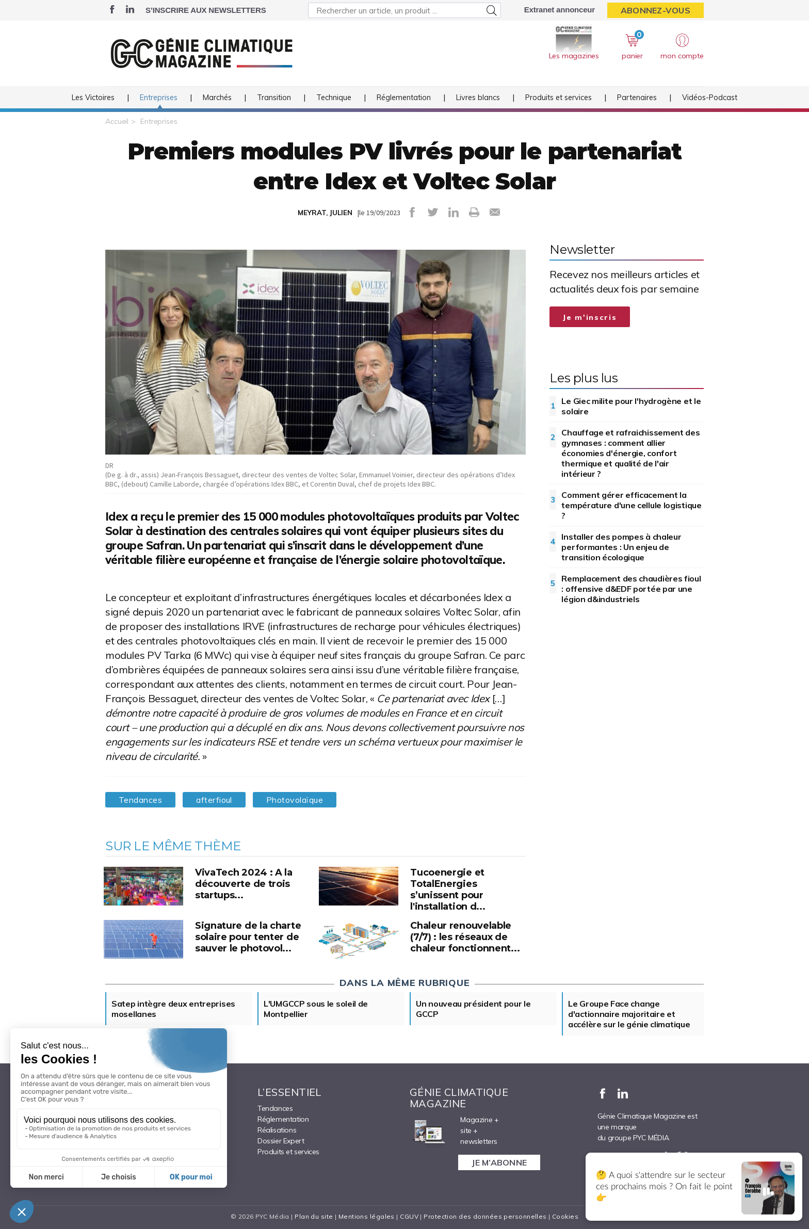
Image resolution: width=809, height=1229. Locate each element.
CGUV (409, 1216)
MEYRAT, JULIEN (325, 212)
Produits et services (558, 97)
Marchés (217, 97)
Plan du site (314, 1216)
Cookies (565, 1216)
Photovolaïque (294, 800)
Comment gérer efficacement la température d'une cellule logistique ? (631, 505)
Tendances (140, 800)
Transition (274, 97)
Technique (333, 97)
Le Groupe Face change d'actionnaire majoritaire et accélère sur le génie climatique (629, 1013)
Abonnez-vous (655, 10)
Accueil (116, 121)
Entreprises (158, 97)
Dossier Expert (280, 1140)
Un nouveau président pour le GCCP (473, 1008)
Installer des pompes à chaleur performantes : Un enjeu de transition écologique (621, 546)
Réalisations (276, 1130)
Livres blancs (478, 97)
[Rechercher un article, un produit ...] (404, 10)
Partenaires (637, 97)
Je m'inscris (590, 317)
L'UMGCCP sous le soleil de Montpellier (316, 1008)
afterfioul (214, 800)
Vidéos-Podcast (709, 97)
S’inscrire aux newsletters (205, 10)
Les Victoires (93, 97)
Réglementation (404, 97)
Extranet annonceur (559, 9)
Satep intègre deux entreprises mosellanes (173, 1008)
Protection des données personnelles (485, 1216)
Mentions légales (366, 1216)
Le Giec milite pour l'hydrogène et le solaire (631, 406)
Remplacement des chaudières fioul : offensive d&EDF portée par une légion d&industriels (631, 588)
